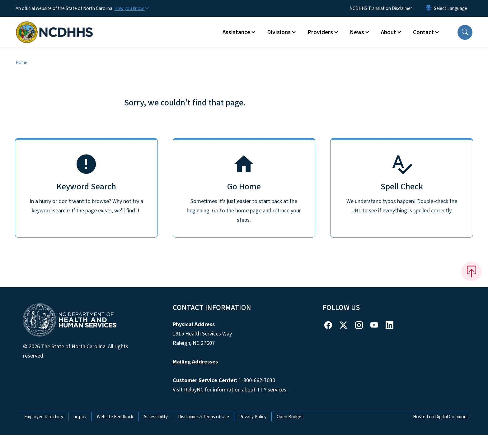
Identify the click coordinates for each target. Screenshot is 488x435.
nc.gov (80, 416)
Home (21, 62)
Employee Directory (43, 416)
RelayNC (194, 390)
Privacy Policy (252, 416)
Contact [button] (423, 32)
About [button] (388, 32)
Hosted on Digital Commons (441, 416)
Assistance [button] (236, 32)
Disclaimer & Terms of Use (203, 416)
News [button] (357, 32)
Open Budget (290, 416)
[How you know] (131, 8)
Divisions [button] (279, 32)
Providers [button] (320, 32)
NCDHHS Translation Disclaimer (381, 8)
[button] (465, 32)
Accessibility (155, 416)
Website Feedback (115, 416)
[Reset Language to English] (428, 8)
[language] (450, 8)
